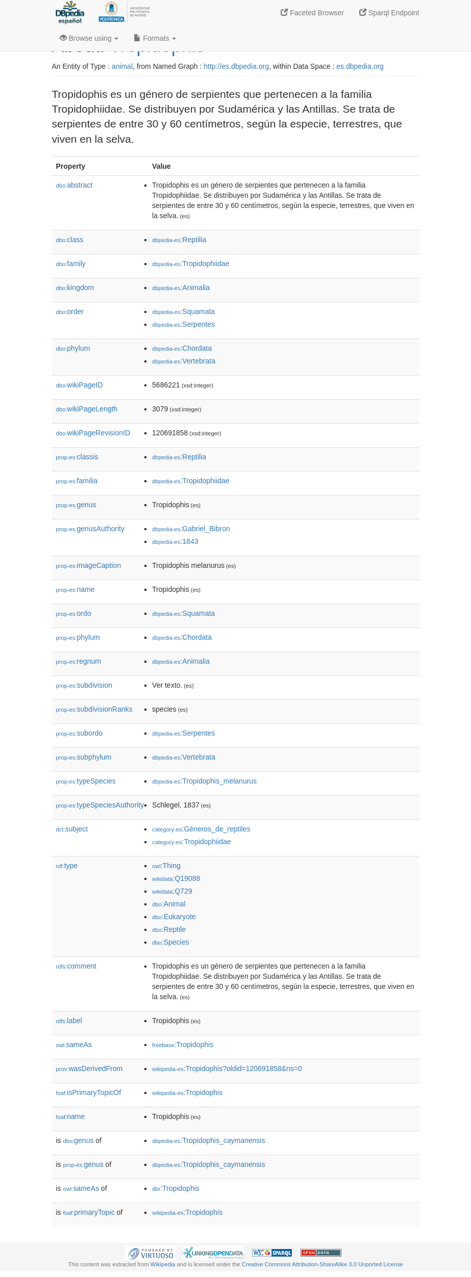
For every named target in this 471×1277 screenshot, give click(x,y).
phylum (73, 348)
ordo (73, 613)
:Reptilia (179, 240)
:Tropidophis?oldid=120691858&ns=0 (227, 1068)
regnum (79, 661)
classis (77, 457)
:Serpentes (183, 324)
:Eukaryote (174, 917)
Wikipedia (163, 1264)
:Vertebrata (183, 361)
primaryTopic (89, 1212)
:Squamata (183, 311)
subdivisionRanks (94, 709)
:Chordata (182, 348)
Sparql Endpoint (389, 13)
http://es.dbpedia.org (236, 66)
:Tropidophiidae (190, 263)
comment (76, 966)
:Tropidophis (182, 1044)
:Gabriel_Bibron (191, 529)
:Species (170, 942)
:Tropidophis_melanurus (204, 781)
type (67, 866)
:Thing (166, 866)
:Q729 (172, 891)
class (70, 240)
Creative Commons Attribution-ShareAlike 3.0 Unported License (322, 1264)
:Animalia (181, 287)
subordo (79, 733)
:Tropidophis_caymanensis (208, 1140)
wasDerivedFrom (89, 1068)
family (71, 263)
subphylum (84, 757)
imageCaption (88, 565)
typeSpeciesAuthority (100, 805)
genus (76, 505)
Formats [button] (155, 38)
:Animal (168, 904)
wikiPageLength (87, 409)
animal (122, 66)
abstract (74, 185)
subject (72, 829)
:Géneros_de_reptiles (201, 829)
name (75, 589)
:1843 (175, 541)
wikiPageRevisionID (93, 433)
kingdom (75, 287)
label (69, 1021)
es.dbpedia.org (360, 66)
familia (77, 481)
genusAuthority (90, 529)
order (70, 311)
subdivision (84, 685)
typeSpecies (86, 781)
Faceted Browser (312, 13)
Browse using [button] (89, 38)
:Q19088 (176, 878)
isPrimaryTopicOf (88, 1092)
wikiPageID (79, 385)
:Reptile (169, 929)
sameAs (74, 1044)
